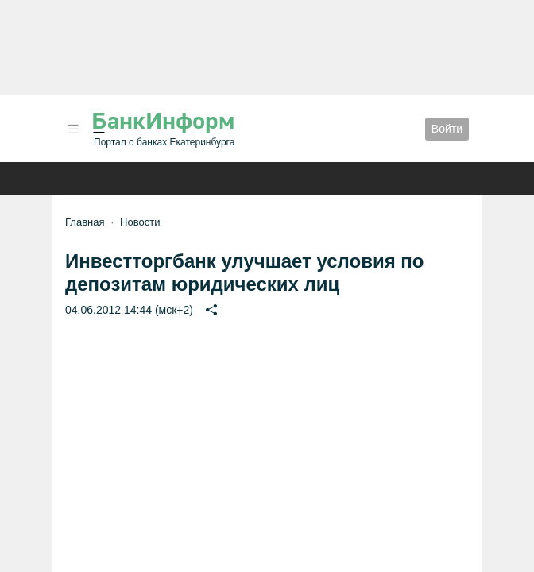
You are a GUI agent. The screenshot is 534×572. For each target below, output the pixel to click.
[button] (73, 129)
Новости (140, 222)
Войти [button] (446, 128)
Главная (84, 222)
